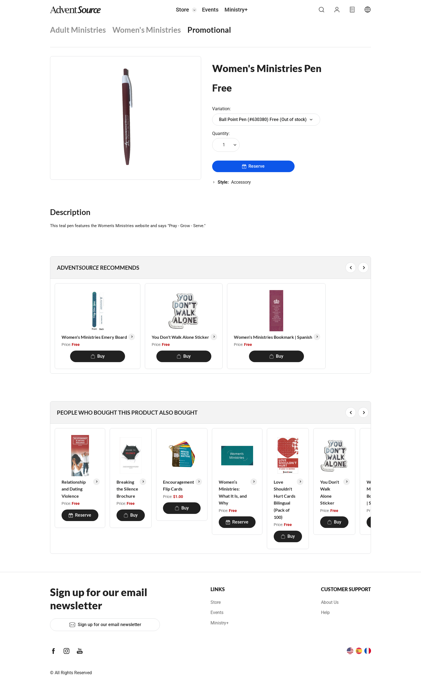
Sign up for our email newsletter (105, 624)
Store (182, 9)
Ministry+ (236, 9)
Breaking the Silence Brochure (127, 489)
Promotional (209, 29)
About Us (330, 602)
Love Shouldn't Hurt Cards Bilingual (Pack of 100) (284, 499)
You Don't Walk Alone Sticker (180, 337)
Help (325, 612)
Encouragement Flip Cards (178, 485)
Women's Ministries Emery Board (94, 337)
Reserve (253, 166)
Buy (98, 356)
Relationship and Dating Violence (74, 489)
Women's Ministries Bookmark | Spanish (273, 337)
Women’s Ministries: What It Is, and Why (233, 492)
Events (210, 9)
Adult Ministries (78, 29)
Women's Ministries (146, 29)
